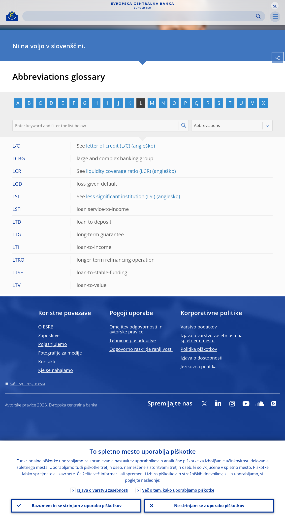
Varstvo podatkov (199, 327)
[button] (275, 5)
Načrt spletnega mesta (27, 383)
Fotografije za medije (60, 353)
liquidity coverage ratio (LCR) (118, 171)
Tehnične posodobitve (132, 340)
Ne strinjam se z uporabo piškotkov (209, 505)
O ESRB (46, 327)
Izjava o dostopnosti (201, 358)
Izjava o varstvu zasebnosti (102, 489)
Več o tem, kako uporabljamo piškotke (178, 489)
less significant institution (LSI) (120, 196)
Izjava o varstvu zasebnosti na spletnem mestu (212, 337)
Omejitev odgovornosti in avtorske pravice (135, 329)
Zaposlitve (49, 335)
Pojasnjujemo (52, 344)
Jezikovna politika (199, 366)
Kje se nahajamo (55, 370)
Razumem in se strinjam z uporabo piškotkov (76, 505)
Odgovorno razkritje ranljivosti (141, 349)
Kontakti (46, 361)
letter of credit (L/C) (108, 145)
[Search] (139, 16)
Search (258, 16)
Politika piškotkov (199, 349)
